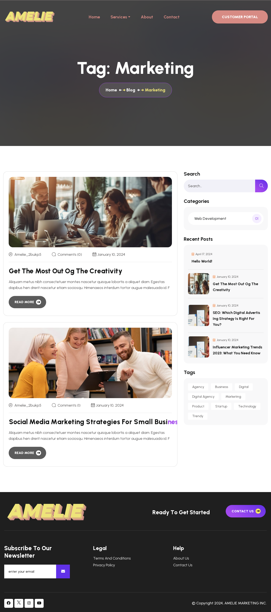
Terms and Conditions (112, 558)
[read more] (27, 302)
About (147, 16)
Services (119, 16)
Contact (172, 16)
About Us (181, 558)
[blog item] (63, 271)
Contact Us (182, 565)
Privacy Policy (104, 565)
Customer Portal (240, 17)
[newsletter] (63, 571)
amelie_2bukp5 (27, 254)
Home (94, 16)
